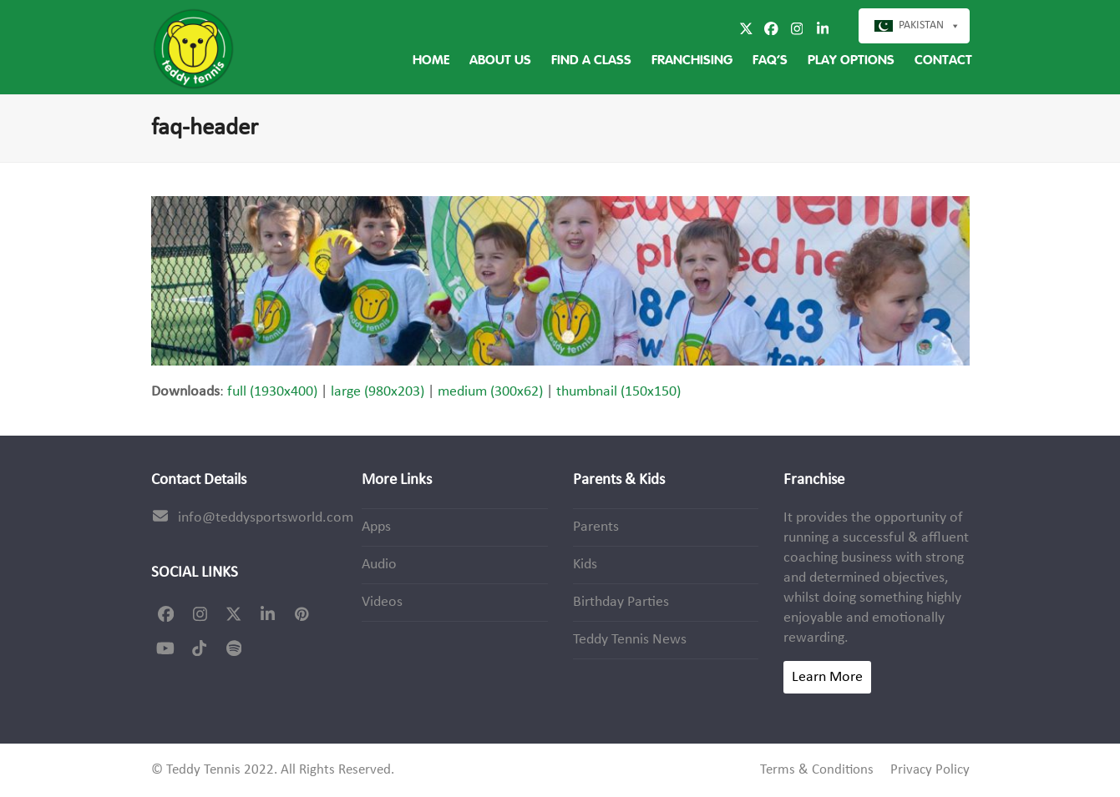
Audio (379, 565)
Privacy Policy (930, 770)
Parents (596, 527)
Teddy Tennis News (630, 640)
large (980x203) (377, 392)
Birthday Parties (621, 602)
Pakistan (921, 25)
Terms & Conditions (817, 770)
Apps (376, 527)
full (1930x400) (272, 392)
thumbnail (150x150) (618, 392)
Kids (585, 565)
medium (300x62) (490, 392)
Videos (382, 602)
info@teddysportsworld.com (265, 518)
